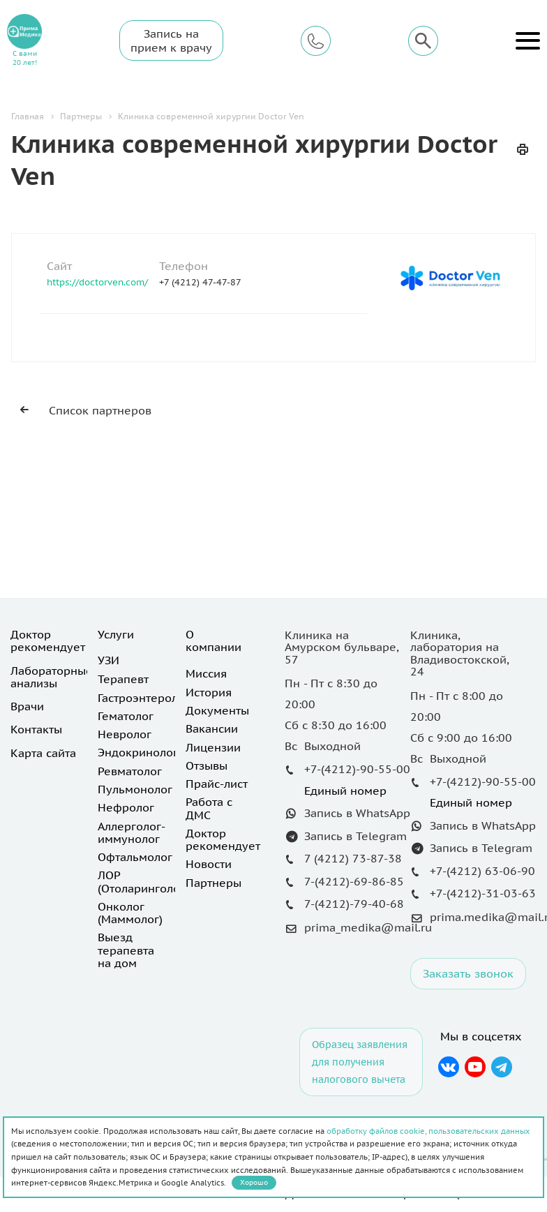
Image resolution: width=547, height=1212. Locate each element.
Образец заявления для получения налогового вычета (359, 1062)
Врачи (27, 706)
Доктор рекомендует (47, 640)
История (209, 692)
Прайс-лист (217, 784)
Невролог (124, 734)
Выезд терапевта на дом (126, 950)
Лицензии (213, 747)
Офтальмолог (135, 857)
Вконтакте (448, 1067)
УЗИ (108, 660)
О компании (213, 640)
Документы (217, 710)
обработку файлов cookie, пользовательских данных (428, 1131)
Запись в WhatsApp (357, 813)
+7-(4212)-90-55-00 (357, 769)
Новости (209, 864)
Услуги (116, 634)
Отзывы (206, 765)
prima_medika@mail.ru (368, 927)
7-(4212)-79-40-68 (354, 904)
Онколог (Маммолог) (130, 912)
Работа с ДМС (209, 808)
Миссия (206, 673)
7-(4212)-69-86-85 (354, 881)
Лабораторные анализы (51, 677)
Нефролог (126, 807)
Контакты (36, 729)
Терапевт (123, 679)
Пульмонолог (135, 789)
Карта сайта (43, 753)
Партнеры (213, 883)
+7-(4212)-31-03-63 (483, 893)
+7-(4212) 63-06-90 (482, 871)
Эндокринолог (138, 752)
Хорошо (254, 1182)
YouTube (475, 1067)
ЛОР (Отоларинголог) (143, 881)
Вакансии (212, 728)
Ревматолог (130, 771)
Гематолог (125, 716)
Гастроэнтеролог (144, 698)
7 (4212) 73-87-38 (353, 858)
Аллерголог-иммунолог (131, 832)
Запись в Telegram (355, 836)
